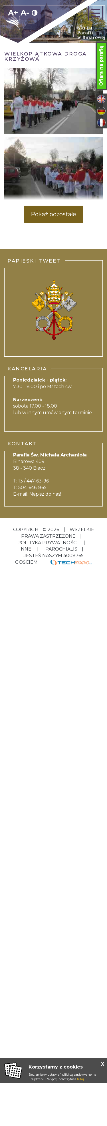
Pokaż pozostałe (53, 214)
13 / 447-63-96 (33, 481)
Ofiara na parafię (101, 66)
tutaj (80, 1079)
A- (25, 12)
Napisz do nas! (45, 494)
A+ (13, 12)
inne (26, 549)
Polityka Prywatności (48, 542)
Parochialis (61, 549)
